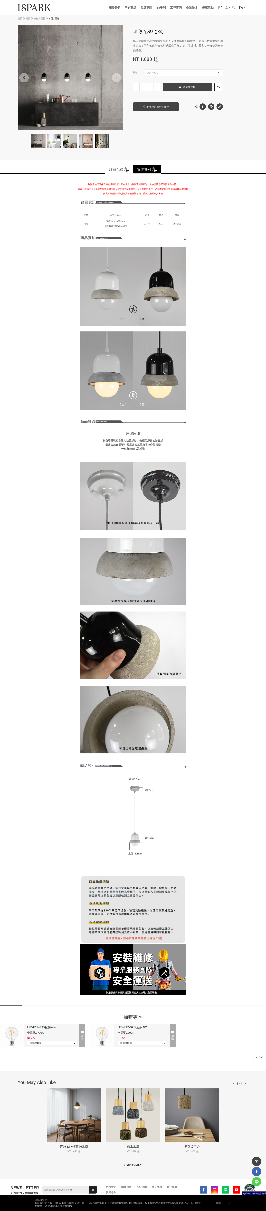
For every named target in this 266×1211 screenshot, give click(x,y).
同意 (218, 1203)
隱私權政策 (66, 1206)
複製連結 (219, 105)
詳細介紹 (116, 169)
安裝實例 (144, 169)
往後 (245, 1083)
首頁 (20, 18)
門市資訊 (111, 1186)
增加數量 (157, 87)
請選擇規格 (183, 72)
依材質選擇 (39, 18)
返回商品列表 (134, 1165)
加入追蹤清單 (218, 87)
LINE (211, 106)
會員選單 (226, 7)
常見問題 (157, 1186)
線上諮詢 (172, 1186)
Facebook (202, 106)
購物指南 (126, 1186)
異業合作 (111, 1192)
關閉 (229, 1203)
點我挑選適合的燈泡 (157, 106)
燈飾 (28, 18)
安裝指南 (142, 1186)
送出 (93, 1190)
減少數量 (136, 87)
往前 (233, 1083)
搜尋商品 (233, 7)
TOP (259, 1057)
